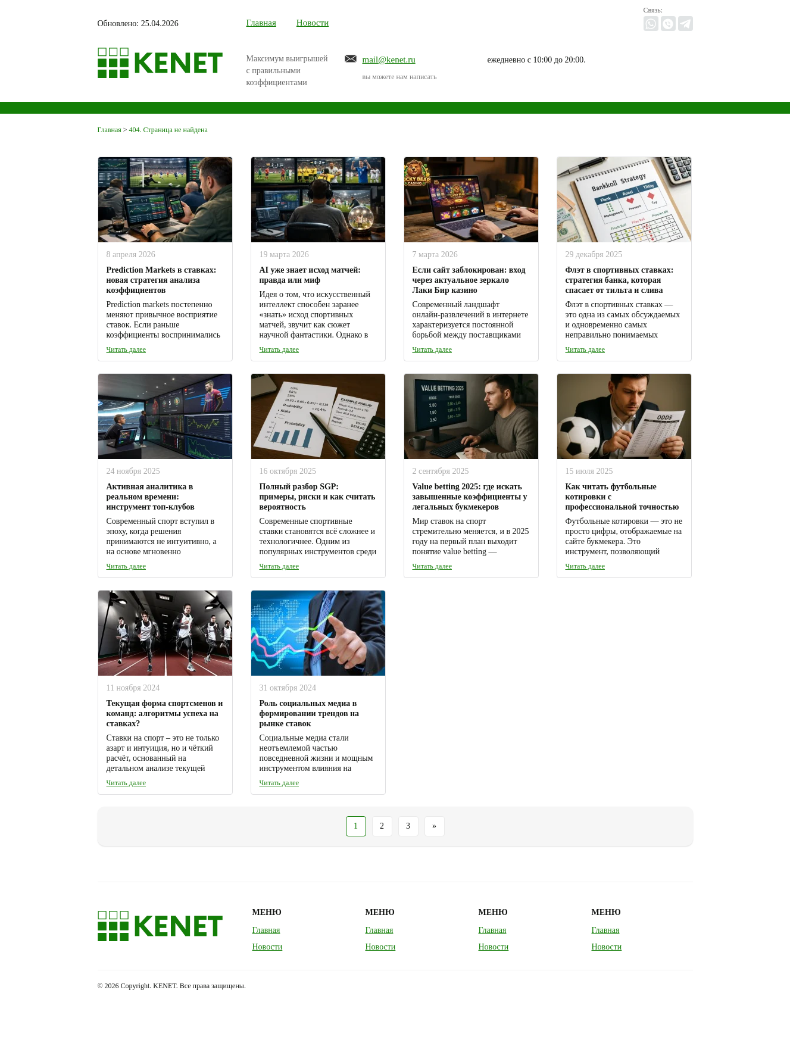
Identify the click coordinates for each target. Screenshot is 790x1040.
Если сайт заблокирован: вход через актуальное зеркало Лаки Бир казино (469, 280)
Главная (261, 22)
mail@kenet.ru (389, 59)
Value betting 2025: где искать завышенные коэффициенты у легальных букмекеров (470, 496)
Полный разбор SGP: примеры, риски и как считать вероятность (318, 496)
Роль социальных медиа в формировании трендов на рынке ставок (310, 713)
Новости (312, 22)
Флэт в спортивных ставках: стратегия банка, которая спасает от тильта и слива (620, 280)
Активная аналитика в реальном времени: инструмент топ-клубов (151, 496)
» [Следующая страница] (434, 826)
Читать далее (126, 349)
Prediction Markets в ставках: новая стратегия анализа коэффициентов (162, 280)
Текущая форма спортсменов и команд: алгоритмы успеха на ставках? (165, 713)
